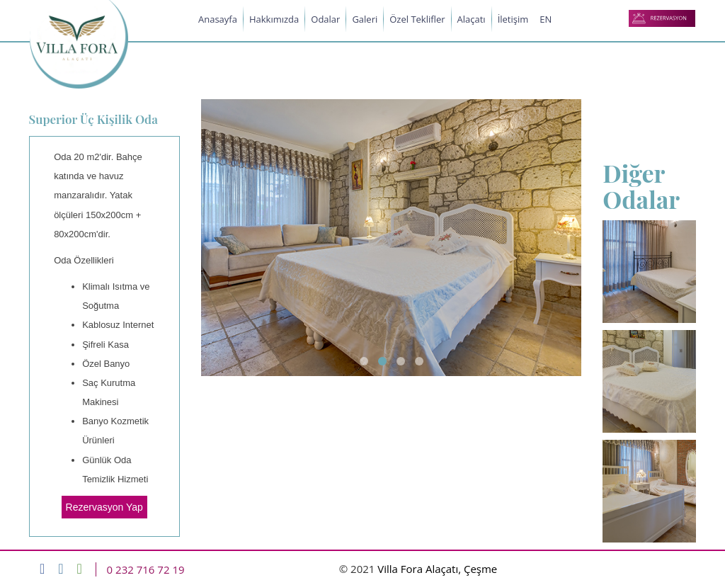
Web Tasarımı (650, 569)
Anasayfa (217, 19)
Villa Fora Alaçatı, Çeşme (437, 569)
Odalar (325, 19)
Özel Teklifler (417, 19)
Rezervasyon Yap (104, 507)
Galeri (364, 19)
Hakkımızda (274, 19)
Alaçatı (471, 19)
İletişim (513, 19)
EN (546, 19)
